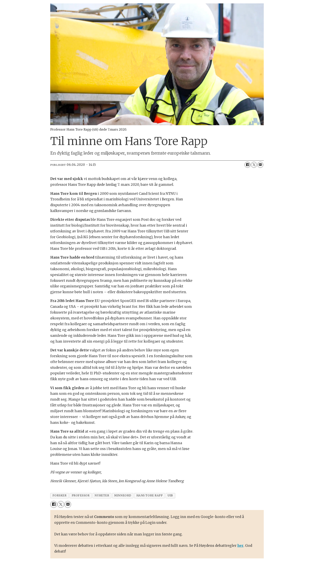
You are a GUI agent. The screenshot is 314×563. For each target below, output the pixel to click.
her (240, 545)
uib (170, 495)
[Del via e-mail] (260, 165)
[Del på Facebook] (248, 165)
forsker (59, 495)
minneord (122, 495)
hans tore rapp (149, 495)
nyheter (102, 495)
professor (81, 495)
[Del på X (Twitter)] (254, 165)
